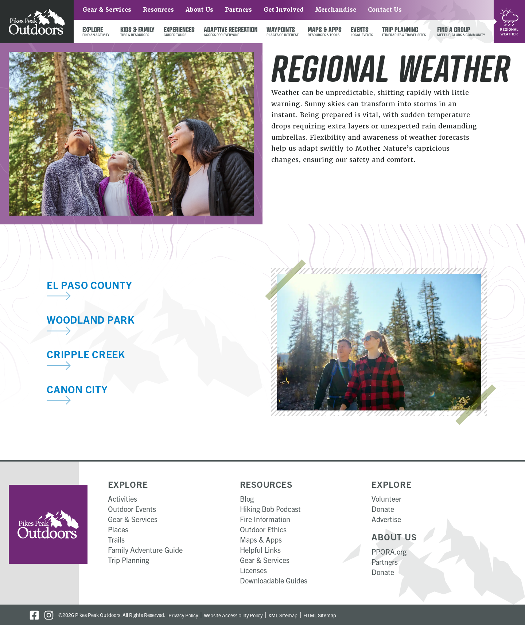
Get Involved (284, 9)
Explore (128, 484)
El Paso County (89, 284)
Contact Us (385, 9)
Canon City (77, 389)
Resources (158, 9)
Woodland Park (91, 319)
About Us (199, 9)
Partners (238, 9)
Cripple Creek (86, 353)
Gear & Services (106, 9)
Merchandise (335, 9)
